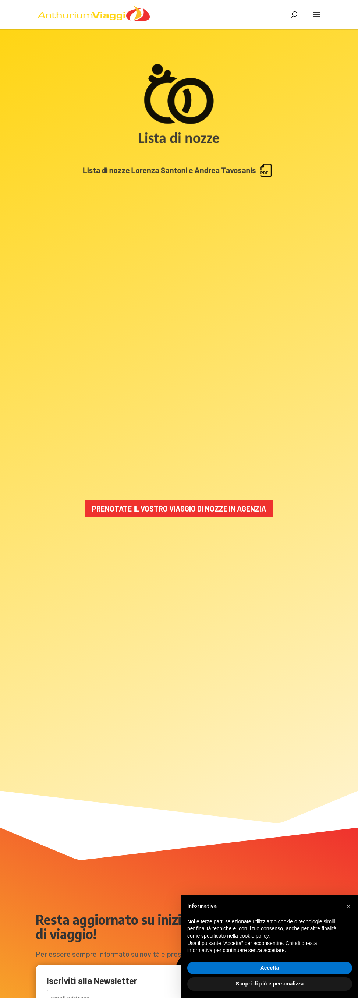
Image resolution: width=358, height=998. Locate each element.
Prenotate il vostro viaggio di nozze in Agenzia (179, 508)
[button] (348, 906)
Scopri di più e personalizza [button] (270, 984)
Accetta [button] (269, 968)
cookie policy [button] (254, 936)
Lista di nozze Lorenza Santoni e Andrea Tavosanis (179, 178)
